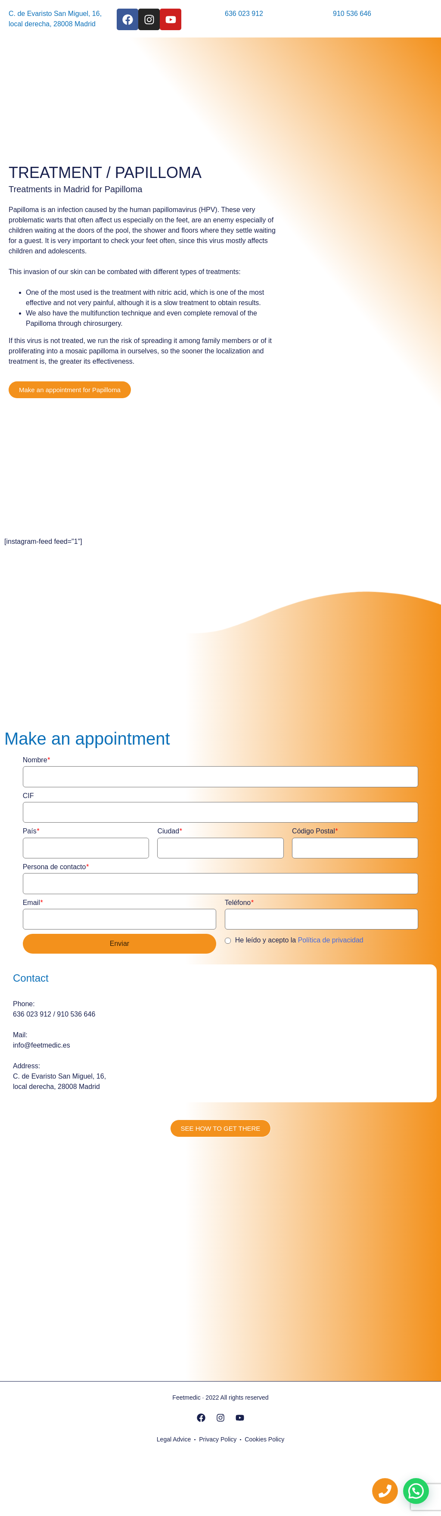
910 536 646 (352, 13)
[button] (416, 1491)
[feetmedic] (220, 1242)
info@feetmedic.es (41, 1045)
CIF (28, 795)
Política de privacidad (330, 940)
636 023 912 (244, 13)
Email (33, 902)
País (31, 831)
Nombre (36, 760)
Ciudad (169, 831)
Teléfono (239, 902)
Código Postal (315, 831)
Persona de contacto (56, 866)
